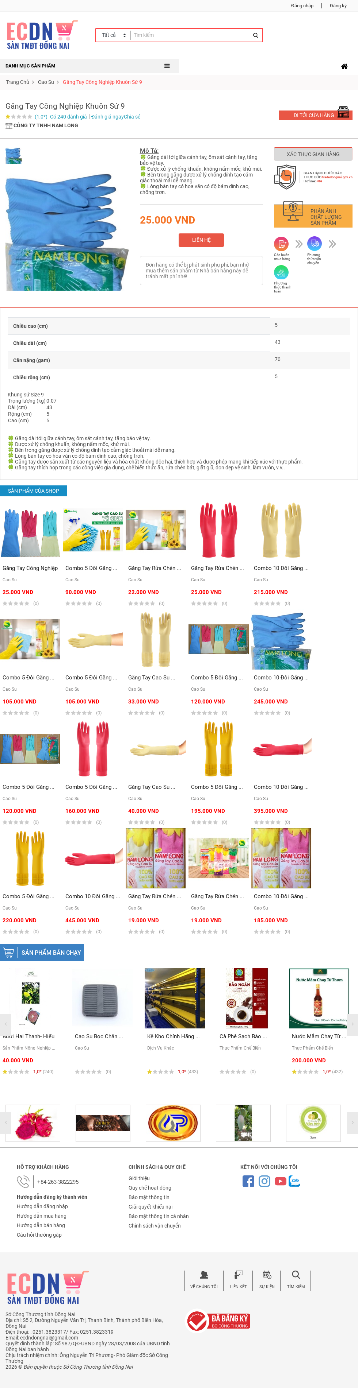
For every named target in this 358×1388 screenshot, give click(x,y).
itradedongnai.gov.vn (337, 177)
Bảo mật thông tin (149, 1197)
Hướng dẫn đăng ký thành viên (52, 1197)
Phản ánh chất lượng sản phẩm (326, 217)
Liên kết (238, 1286)
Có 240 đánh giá (68, 117)
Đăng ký (338, 5)
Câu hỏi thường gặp (39, 1235)
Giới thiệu (139, 1178)
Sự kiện (267, 1286)
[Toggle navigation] (344, 66)
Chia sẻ (132, 117)
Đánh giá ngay (107, 117)
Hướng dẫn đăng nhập (42, 1206)
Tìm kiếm (296, 1286)
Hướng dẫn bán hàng (41, 1225)
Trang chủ (17, 82)
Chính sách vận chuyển (155, 1226)
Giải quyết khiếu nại (150, 1207)
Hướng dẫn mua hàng (41, 1216)
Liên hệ (201, 240)
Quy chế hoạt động (150, 1188)
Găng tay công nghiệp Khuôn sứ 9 (102, 82)
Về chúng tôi (204, 1286)
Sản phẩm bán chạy (51, 952)
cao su (46, 82)
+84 (319, 181)
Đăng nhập (302, 5)
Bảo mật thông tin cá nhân (159, 1216)
